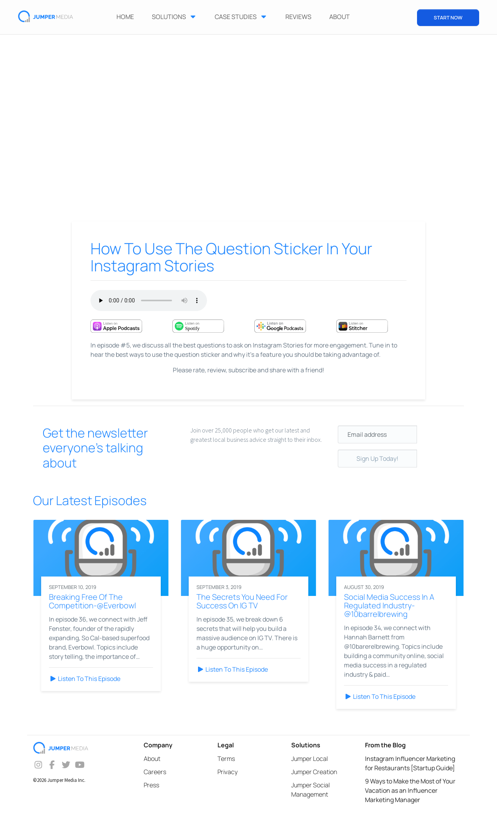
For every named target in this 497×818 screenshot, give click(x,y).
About (152, 758)
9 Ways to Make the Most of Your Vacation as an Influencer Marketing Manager (410, 790)
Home (125, 16)
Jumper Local (309, 758)
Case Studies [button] (241, 16)
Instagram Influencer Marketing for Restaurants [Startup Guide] (410, 763)
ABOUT (339, 16)
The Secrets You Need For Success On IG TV (242, 601)
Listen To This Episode (84, 678)
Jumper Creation (314, 772)
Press (151, 785)
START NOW (448, 17)
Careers (155, 772)
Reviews (298, 16)
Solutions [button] (174, 16)
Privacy (227, 772)
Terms (226, 758)
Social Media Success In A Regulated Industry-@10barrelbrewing (389, 605)
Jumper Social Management (310, 790)
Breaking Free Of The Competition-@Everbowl (92, 601)
